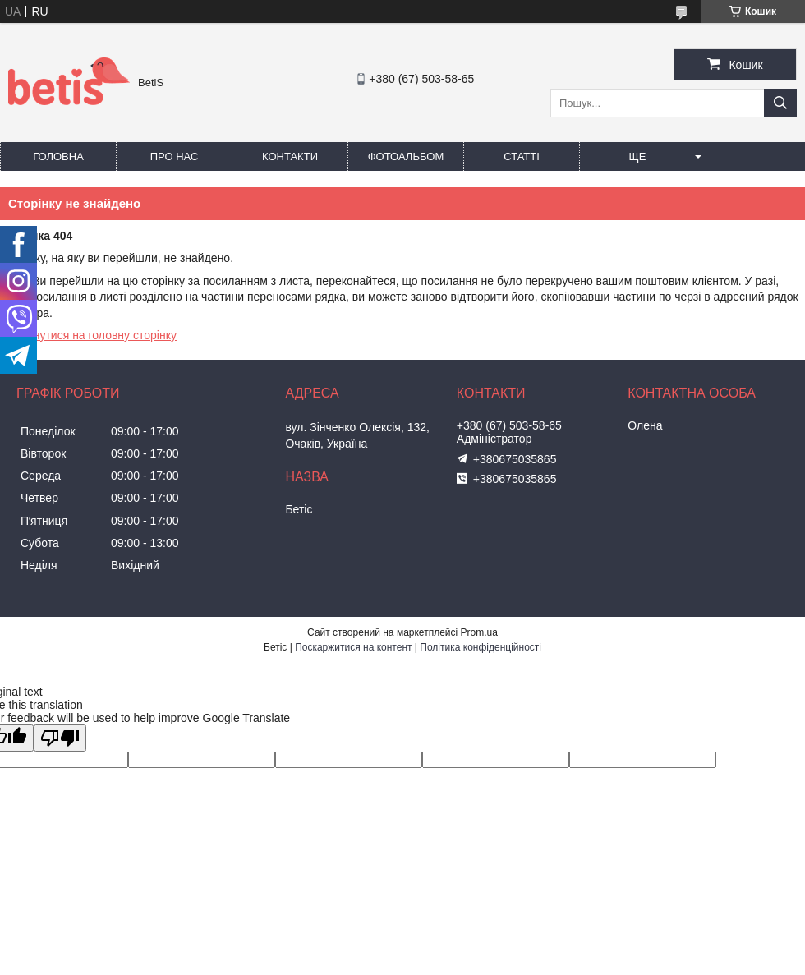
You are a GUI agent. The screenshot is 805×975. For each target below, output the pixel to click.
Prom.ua (479, 632)
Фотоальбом (406, 156)
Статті (522, 156)
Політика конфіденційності (480, 647)
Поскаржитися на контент (353, 647)
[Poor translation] (60, 738)
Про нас (174, 156)
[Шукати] (780, 103)
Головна (58, 156)
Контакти (290, 156)
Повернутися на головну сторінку (88, 335)
